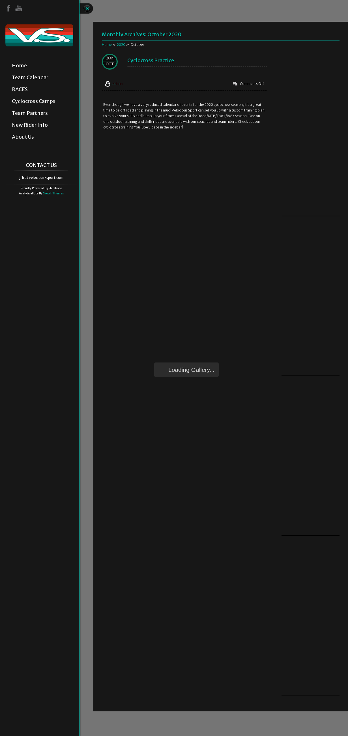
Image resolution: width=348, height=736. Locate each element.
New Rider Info (30, 125)
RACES (20, 89)
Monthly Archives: (141, 34)
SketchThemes (53, 193)
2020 (121, 44)
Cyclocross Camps (33, 101)
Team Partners (30, 113)
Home (19, 66)
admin (117, 83)
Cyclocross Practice (150, 60)
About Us (23, 137)
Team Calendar (30, 77)
